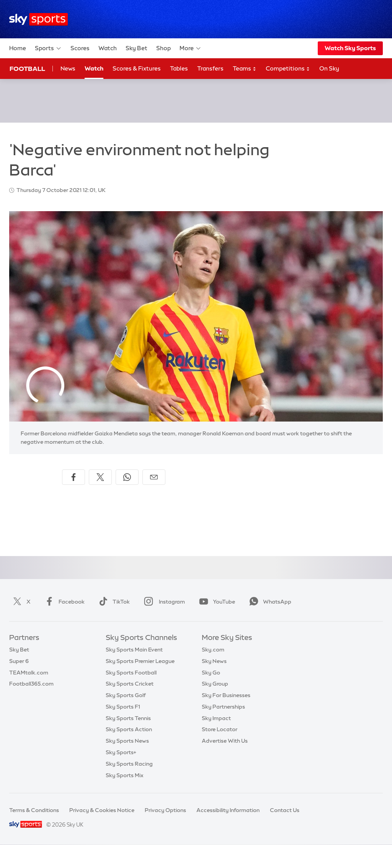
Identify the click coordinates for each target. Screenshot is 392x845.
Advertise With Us (225, 740)
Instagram (163, 602)
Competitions (288, 69)
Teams (244, 69)
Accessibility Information (228, 810)
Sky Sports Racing (129, 763)
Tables (179, 68)
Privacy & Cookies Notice (101, 810)
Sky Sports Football (131, 672)
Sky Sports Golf (126, 695)
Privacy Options (165, 810)
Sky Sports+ (121, 752)
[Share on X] (100, 477)
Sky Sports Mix (125, 775)
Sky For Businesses (226, 695)
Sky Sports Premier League (140, 661)
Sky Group (215, 683)
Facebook (63, 602)
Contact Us (284, 810)
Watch (107, 48)
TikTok (113, 602)
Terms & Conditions (34, 810)
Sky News (214, 661)
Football (27, 69)
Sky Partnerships (223, 706)
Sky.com (213, 649)
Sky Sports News (127, 740)
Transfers (210, 68)
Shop (163, 48)
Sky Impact (216, 718)
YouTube (215, 602)
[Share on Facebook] (73, 477)
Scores (80, 48)
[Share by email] (153, 477)
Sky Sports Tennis (128, 718)
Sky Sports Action (129, 729)
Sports (48, 48)
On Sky (329, 68)
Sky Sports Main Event (134, 649)
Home (17, 48)
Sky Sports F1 (123, 706)
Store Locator (219, 729)
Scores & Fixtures (137, 68)
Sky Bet (136, 48)
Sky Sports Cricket (130, 683)
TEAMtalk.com (28, 672)
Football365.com (31, 683)
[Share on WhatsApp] (127, 477)
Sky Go (211, 672)
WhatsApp (268, 602)
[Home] (38, 19)
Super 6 (19, 661)
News (67, 68)
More (190, 48)
